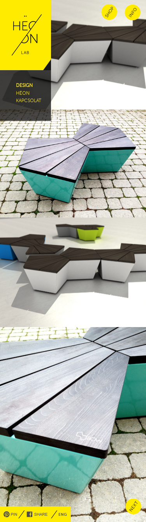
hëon (23, 93)
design (24, 85)
